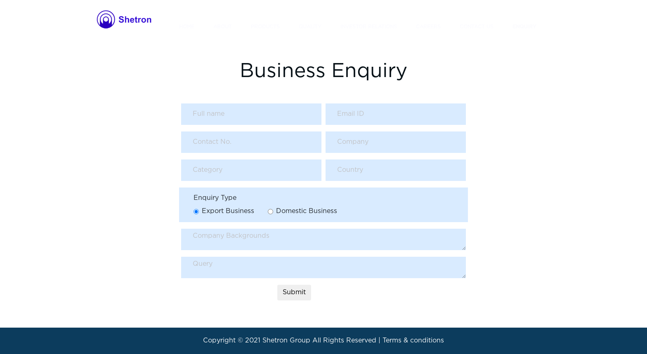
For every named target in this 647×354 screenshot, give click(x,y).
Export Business (228, 211)
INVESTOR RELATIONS (368, 19)
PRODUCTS (265, 19)
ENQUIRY (524, 19)
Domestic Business (306, 211)
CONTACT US (477, 19)
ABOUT (222, 19)
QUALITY (310, 19)
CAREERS (428, 19)
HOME (186, 19)
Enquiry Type (215, 198)
